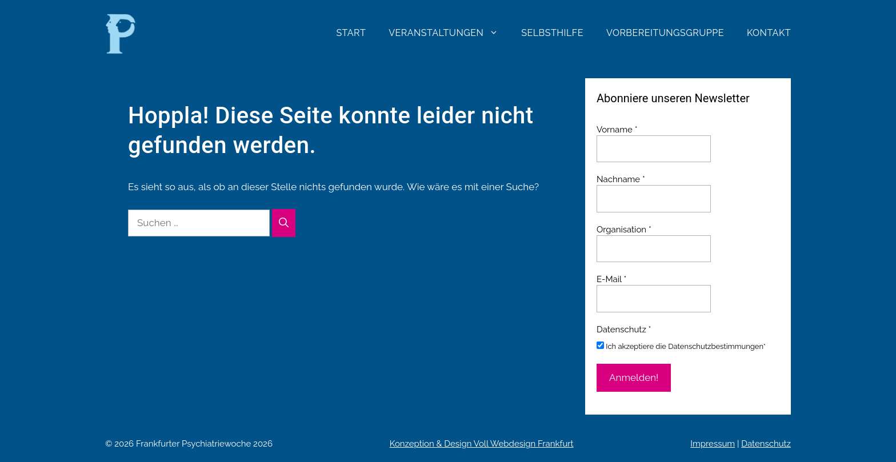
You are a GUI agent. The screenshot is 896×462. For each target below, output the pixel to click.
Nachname (621, 179)
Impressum (712, 444)
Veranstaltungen (449, 33)
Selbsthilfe (552, 32)
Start (351, 32)
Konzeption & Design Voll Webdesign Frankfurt (482, 444)
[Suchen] (283, 223)
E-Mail (611, 279)
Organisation (624, 229)
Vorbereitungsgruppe (665, 32)
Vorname (617, 129)
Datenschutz (766, 444)
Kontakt (769, 32)
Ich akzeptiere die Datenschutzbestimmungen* (681, 346)
